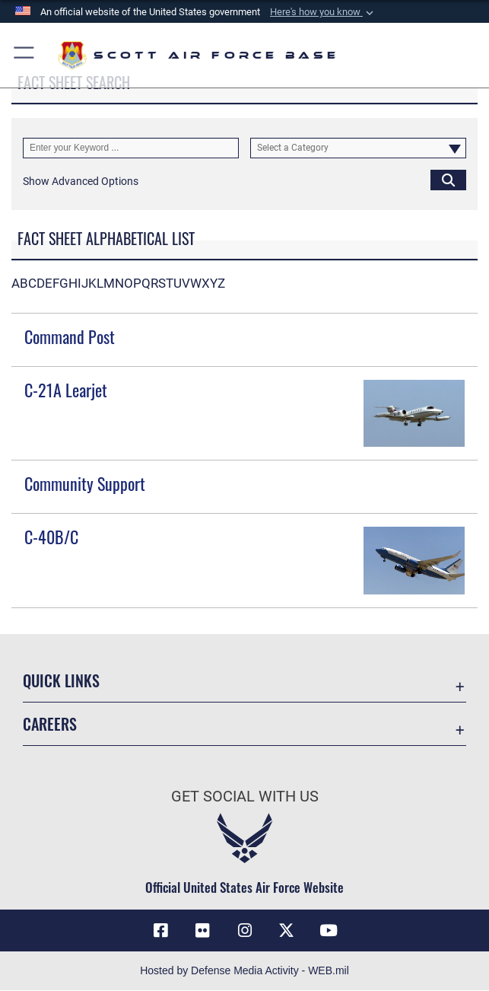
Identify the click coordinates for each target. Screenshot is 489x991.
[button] (323, 12)
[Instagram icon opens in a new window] (244, 930)
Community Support (84, 483)
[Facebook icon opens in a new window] (160, 930)
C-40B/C (51, 536)
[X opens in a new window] (286, 930)
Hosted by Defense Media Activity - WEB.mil (244, 971)
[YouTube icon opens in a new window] (328, 930)
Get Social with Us (245, 796)
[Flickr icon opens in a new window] (202, 930)
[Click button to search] (448, 180)
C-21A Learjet (65, 390)
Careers (50, 723)
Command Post (69, 336)
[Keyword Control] (131, 148)
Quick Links (61, 680)
